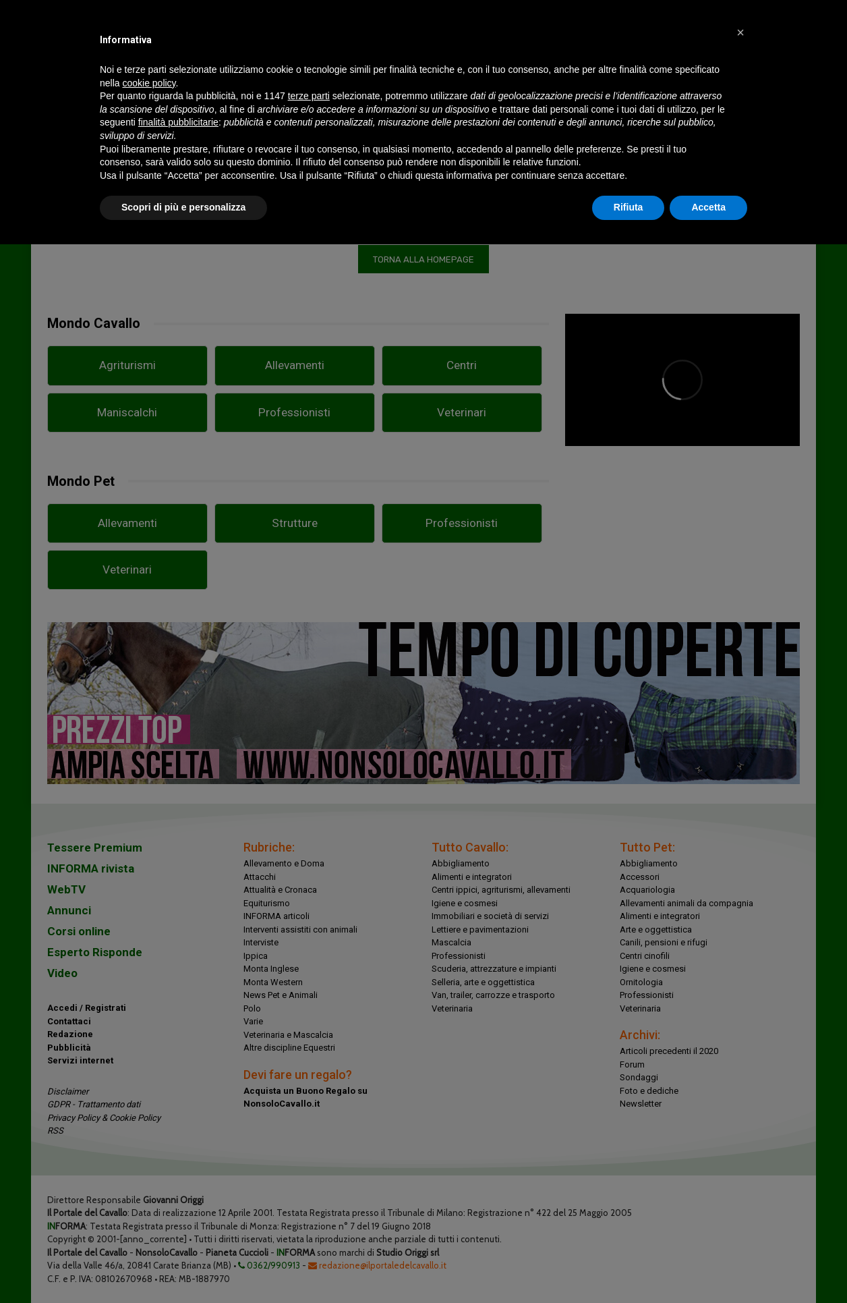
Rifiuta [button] (628, 207)
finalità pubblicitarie (178, 122)
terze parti (309, 95)
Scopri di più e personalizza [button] (183, 207)
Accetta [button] (708, 207)
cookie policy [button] (148, 83)
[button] (740, 32)
